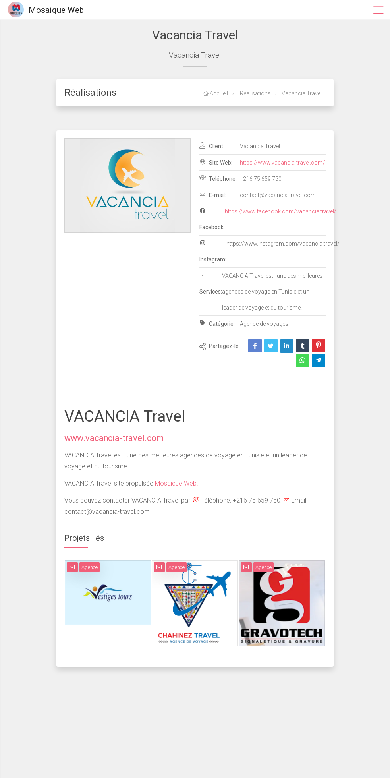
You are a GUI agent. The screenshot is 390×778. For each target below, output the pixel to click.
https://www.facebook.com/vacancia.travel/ (280, 211)
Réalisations (255, 93)
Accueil (215, 93)
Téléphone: (218, 178)
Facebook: (212, 218)
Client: (211, 145)
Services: (210, 283)
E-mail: (212, 194)
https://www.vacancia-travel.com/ (282, 162)
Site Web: (215, 162)
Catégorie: (217, 323)
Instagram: (212, 251)
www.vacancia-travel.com (114, 438)
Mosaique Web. (175, 483)
